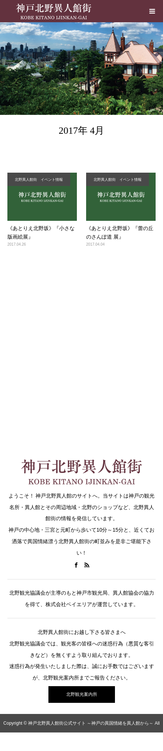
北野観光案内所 (81, 694)
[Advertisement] (81, 347)
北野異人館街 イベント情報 (39, 179)
